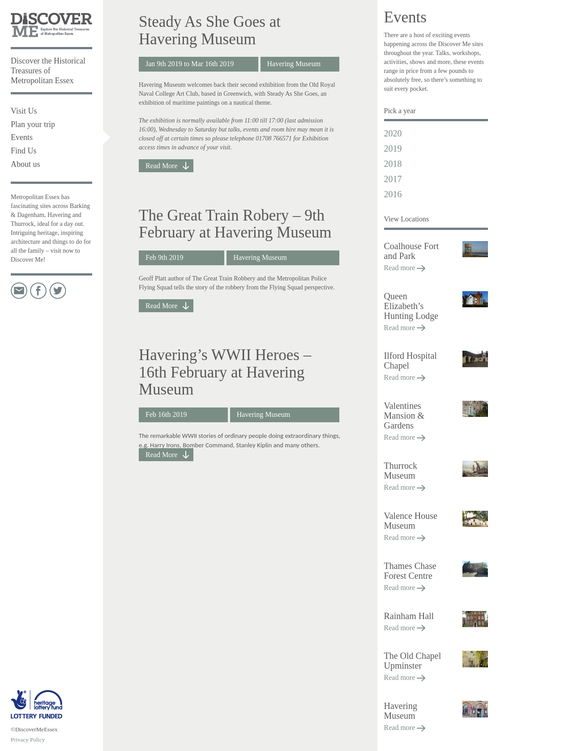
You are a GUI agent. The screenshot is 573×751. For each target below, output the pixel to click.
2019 (393, 148)
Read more (405, 268)
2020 (393, 133)
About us (25, 164)
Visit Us (24, 110)
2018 (393, 164)
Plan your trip (33, 124)
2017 (393, 179)
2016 (393, 194)
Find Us (24, 150)
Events (22, 137)
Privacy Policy (28, 739)
